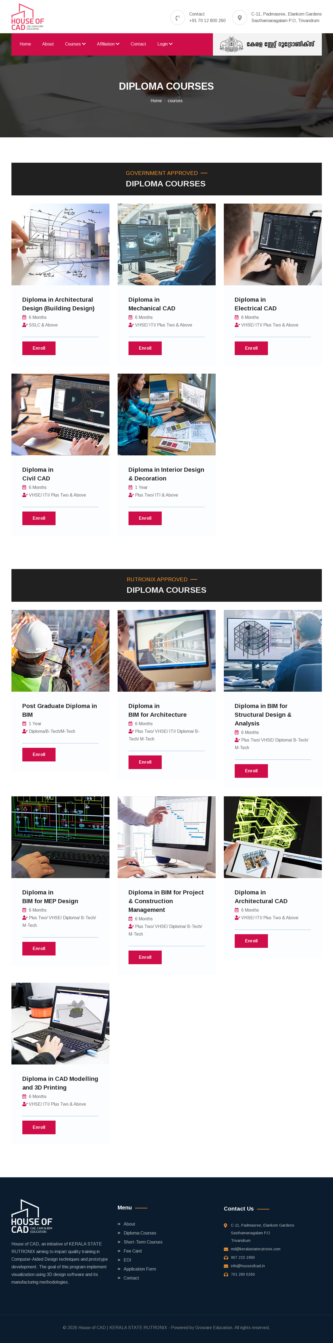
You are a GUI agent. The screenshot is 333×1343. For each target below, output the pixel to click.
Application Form (140, 1269)
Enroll (39, 348)
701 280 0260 (243, 1274)
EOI (127, 1260)
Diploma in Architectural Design (58, 304)
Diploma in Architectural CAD (261, 897)
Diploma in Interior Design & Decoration (166, 474)
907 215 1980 (243, 1257)
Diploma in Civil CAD (37, 474)
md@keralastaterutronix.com (255, 1249)
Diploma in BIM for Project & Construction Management (166, 901)
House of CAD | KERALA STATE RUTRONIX (122, 1327)
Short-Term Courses (143, 1242)
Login (165, 44)
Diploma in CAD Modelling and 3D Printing (60, 1083)
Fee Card (133, 1251)
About (48, 44)
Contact (138, 44)
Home (25, 44)
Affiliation (108, 44)
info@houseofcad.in (248, 1266)
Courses (75, 44)
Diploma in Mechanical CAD (152, 304)
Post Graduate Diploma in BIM (59, 710)
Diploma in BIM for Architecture (158, 710)
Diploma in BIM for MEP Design (50, 897)
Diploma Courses (140, 1233)
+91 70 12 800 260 (207, 20)
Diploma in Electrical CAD (256, 304)
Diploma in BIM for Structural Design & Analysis (263, 715)
